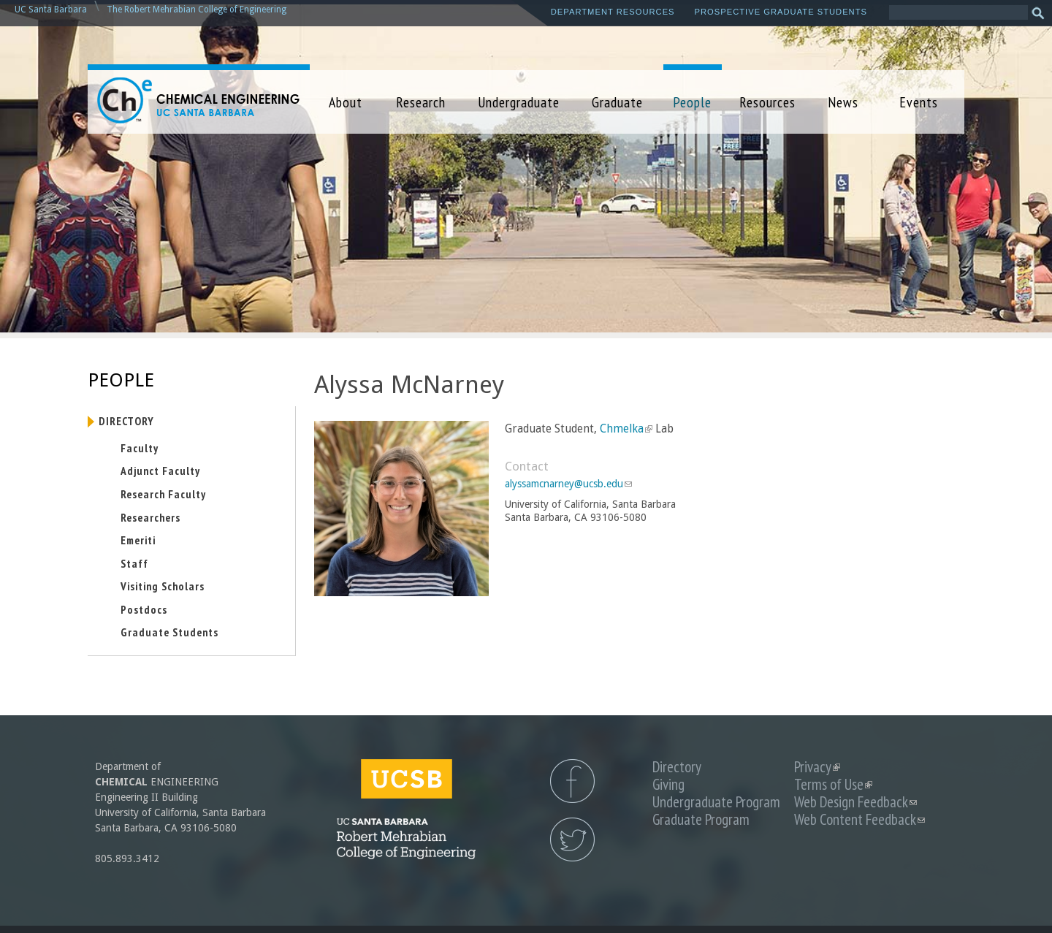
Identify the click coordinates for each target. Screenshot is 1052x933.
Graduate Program (701, 819)
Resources (767, 102)
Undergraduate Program (716, 802)
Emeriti (138, 540)
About (345, 102)
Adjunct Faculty (160, 470)
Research (421, 102)
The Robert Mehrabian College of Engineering (196, 9)
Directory (126, 421)
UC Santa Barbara (51, 9)
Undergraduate (519, 102)
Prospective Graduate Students (781, 11)
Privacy (817, 767)
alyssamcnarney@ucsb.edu (568, 484)
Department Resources (613, 11)
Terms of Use (833, 784)
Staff (134, 563)
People (692, 102)
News (843, 102)
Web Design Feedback (855, 802)
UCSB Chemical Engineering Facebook (572, 781)
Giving (668, 784)
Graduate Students (169, 632)
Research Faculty (163, 494)
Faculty (140, 448)
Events (918, 102)
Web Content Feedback (859, 819)
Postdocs (144, 609)
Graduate (617, 102)
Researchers (150, 517)
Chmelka (626, 428)
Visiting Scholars (163, 586)
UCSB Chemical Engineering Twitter (572, 839)
